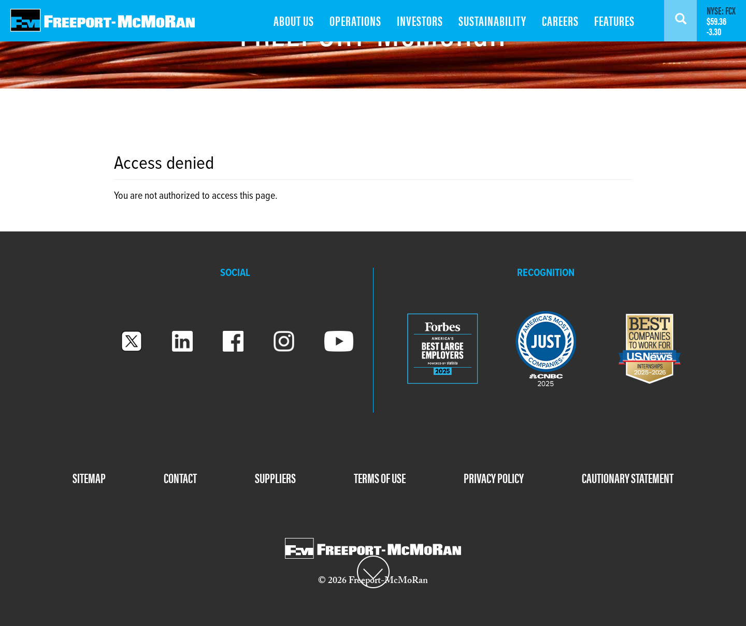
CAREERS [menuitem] (560, 20)
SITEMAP (89, 477)
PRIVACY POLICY (494, 477)
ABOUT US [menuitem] (294, 20)
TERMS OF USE (380, 477)
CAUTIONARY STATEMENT (627, 477)
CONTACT (180, 477)
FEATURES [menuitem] (614, 20)
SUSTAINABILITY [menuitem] (492, 20)
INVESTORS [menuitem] (420, 20)
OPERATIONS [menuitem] (355, 20)
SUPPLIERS (275, 477)
